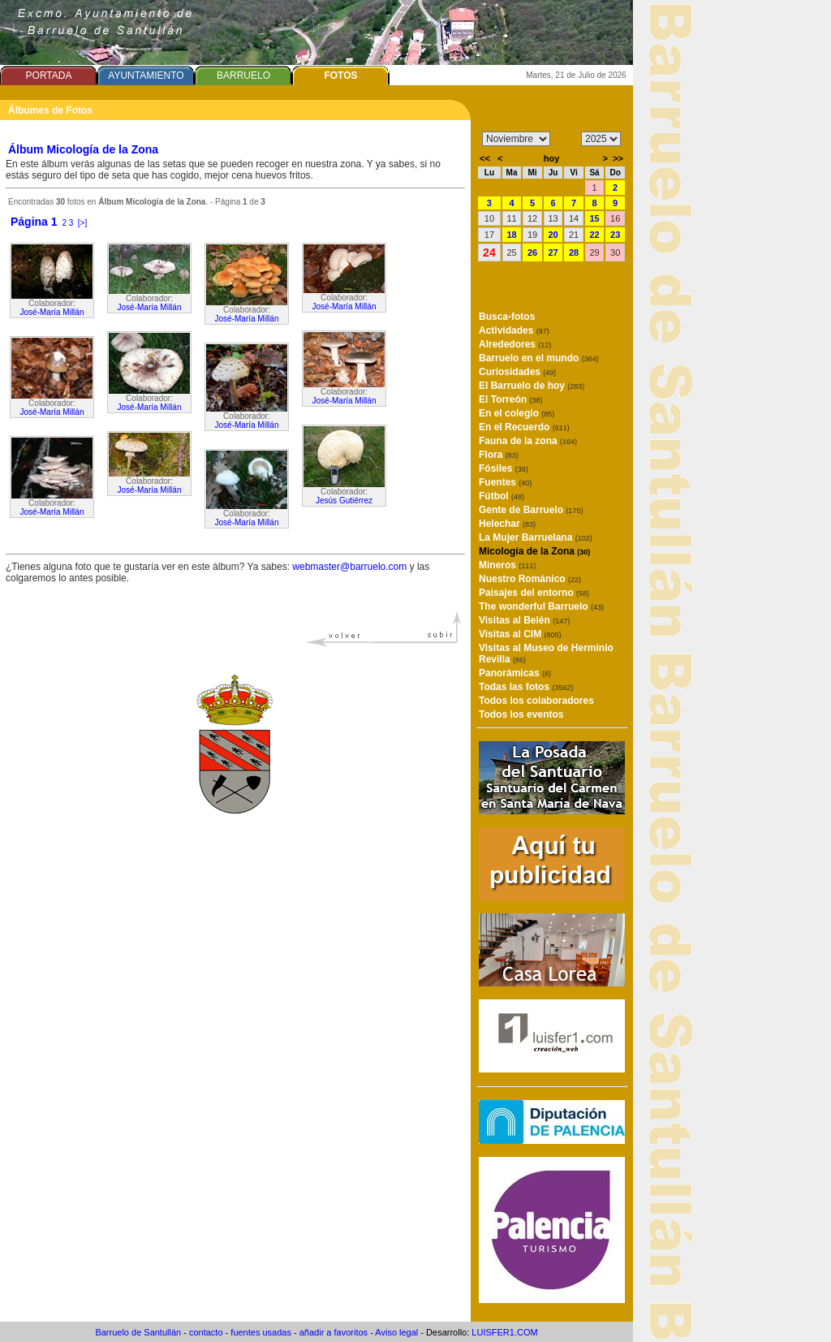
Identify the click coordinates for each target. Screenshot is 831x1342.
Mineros (507, 565)
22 (594, 234)
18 (511, 234)
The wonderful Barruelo (541, 606)
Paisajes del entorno (534, 592)
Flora (499, 454)
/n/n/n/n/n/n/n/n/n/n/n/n (516, 139)
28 (574, 252)
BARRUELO (243, 75)
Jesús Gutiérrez (344, 500)
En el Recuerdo (524, 427)
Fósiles (503, 468)
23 (615, 234)
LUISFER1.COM (504, 1332)
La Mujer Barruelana (535, 537)
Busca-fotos (507, 316)
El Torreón (510, 399)
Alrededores (515, 344)
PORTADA (49, 75)
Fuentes (505, 482)
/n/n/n (601, 139)
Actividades (514, 330)
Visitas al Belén (524, 620)
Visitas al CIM (520, 634)
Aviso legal (396, 1332)
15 (594, 218)
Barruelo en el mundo (539, 358)
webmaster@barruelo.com (349, 566)
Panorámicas (515, 673)
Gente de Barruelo (531, 510)
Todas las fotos (526, 687)
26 (532, 252)
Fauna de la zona (528, 441)
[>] (82, 222)
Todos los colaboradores (536, 700)
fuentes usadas (260, 1332)
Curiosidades (517, 372)
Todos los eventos (521, 714)
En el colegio (516, 413)
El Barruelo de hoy (531, 385)
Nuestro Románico (530, 579)
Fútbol (501, 496)
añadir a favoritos (333, 1332)
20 (553, 234)
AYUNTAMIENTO (145, 75)
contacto (206, 1332)
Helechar (507, 523)
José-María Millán (52, 312)
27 (553, 252)
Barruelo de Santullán (138, 1332)
